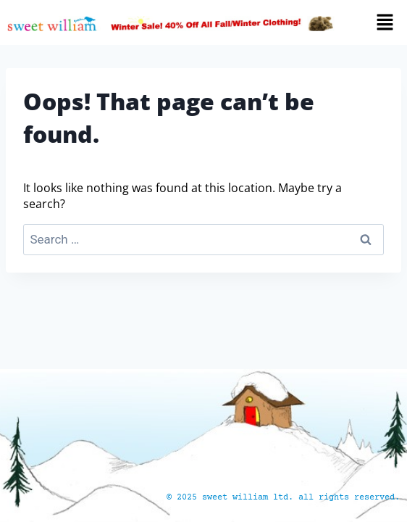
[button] (376, 22)
